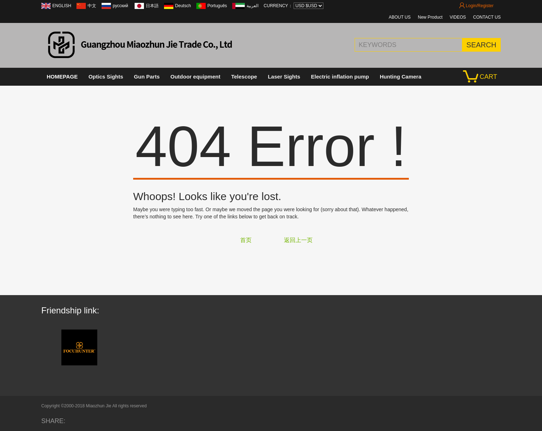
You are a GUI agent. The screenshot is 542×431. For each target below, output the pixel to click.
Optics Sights (105, 77)
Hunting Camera (400, 77)
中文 (92, 5)
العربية (252, 5)
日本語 (152, 5)
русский (121, 5)
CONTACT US (487, 17)
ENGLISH (61, 5)
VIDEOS (458, 17)
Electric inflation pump (340, 77)
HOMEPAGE (62, 77)
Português (217, 5)
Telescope (244, 77)
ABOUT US (400, 17)
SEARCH (481, 45)
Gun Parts (147, 77)
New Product (430, 17)
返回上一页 (298, 240)
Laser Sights (284, 77)
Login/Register (476, 6)
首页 (246, 240)
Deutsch (183, 5)
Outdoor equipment (195, 77)
